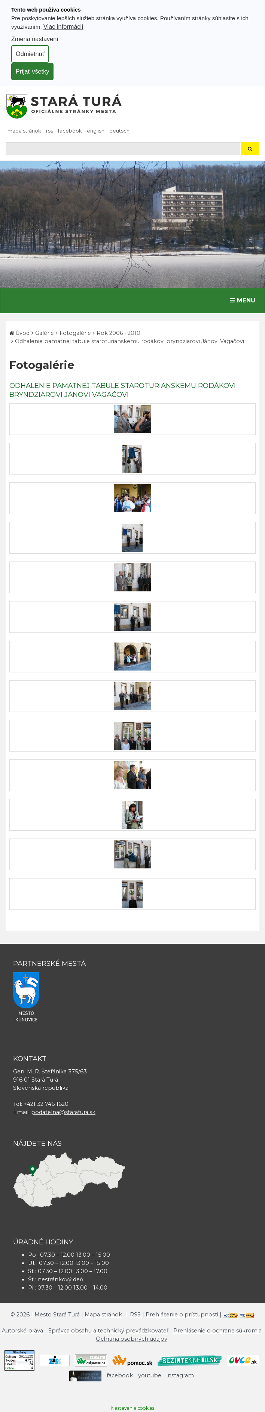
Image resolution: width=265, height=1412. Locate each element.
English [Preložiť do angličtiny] (95, 131)
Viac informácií (63, 26)
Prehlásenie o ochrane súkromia (217, 1330)
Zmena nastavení (34, 38)
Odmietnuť (30, 53)
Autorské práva (22, 1330)
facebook (70, 131)
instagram (180, 1375)
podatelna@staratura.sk (63, 1112)
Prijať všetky (32, 71)
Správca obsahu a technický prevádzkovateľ (108, 1330)
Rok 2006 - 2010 (118, 333)
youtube (149, 1375)
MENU (244, 300)
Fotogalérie (75, 333)
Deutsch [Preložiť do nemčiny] (119, 131)
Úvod (22, 333)
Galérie (44, 333)
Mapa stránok (24, 131)
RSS (49, 131)
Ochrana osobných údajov (131, 1338)
